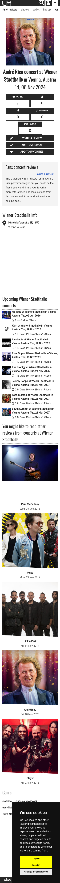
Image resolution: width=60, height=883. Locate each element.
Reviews (7, 879)
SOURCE (30, 20)
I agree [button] (36, 858)
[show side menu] (55, 3)
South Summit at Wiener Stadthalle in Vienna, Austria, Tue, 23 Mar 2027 (33, 410)
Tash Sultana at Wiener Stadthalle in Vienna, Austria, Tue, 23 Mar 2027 (32, 396)
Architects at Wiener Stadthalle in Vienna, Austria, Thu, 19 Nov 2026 (31, 341)
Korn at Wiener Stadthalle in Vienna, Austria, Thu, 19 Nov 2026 (32, 327)
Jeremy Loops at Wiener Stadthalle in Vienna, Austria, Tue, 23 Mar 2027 (33, 383)
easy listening (10, 807)
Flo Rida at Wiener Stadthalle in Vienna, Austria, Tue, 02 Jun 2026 (34, 313)
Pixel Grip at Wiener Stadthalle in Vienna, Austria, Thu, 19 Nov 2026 (35, 355)
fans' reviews (9, 9)
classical (7, 801)
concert (30, 71)
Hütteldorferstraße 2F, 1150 (23, 222)
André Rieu (13, 71)
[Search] (41, 3)
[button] (48, 3)
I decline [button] (36, 865)
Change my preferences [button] (36, 871)
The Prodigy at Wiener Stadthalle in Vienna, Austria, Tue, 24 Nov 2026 (32, 369)
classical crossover (26, 801)
